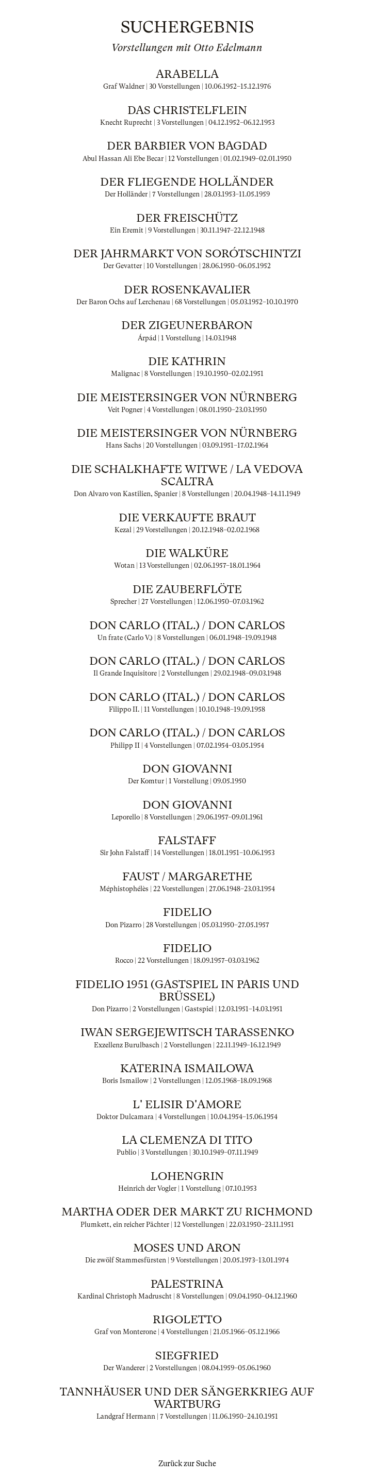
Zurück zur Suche (187, 1463)
